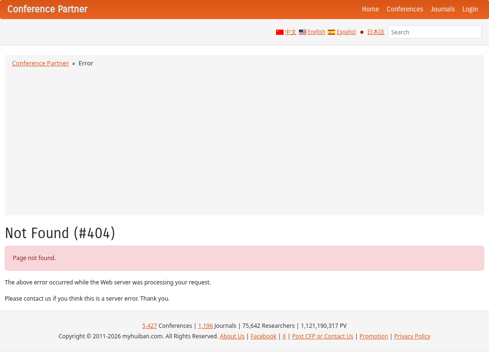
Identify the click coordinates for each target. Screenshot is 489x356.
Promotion (374, 336)
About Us (232, 336)
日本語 (375, 32)
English (317, 32)
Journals (443, 9)
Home (370, 9)
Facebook (263, 336)
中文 (291, 32)
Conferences (405, 9)
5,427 (149, 326)
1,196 (205, 326)
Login (470, 9)
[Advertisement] (244, 140)
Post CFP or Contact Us (322, 336)
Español (346, 32)
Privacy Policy (412, 336)
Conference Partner (40, 63)
